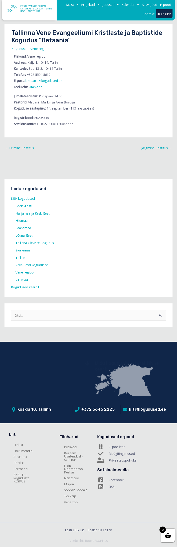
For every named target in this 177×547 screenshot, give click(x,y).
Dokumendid (23, 450)
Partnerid (20, 468)
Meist (72, 4)
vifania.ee (35, 87)
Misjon (69, 484)
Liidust (18, 444)
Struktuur (20, 456)
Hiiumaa (21, 220)
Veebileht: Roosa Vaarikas (88, 540)
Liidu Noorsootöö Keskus (73, 468)
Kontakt (149, 13)
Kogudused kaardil (25, 287)
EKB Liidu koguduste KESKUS (21, 477)
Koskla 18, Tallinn (34, 409)
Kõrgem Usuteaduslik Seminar (73, 456)
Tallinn (20, 257)
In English (164, 13)
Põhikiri (18, 462)
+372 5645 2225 (98, 409)
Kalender (130, 4)
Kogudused (108, 4)
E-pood (165, 4)
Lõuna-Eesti (24, 235)
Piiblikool (70, 447)
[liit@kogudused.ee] (125, 409)
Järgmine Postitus (156, 148)
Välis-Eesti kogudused (31, 264)
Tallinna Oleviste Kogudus (34, 242)
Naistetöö (71, 478)
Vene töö (71, 502)
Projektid (88, 4)
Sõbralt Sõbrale (75, 490)
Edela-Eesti (23, 206)
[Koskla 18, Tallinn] (13, 409)
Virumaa (21, 279)
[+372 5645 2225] (77, 409)
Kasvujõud (149, 4)
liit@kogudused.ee (147, 409)
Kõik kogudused (23, 198)
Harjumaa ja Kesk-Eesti (32, 213)
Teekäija (70, 496)
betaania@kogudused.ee (43, 80)
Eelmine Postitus (19, 148)
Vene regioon (40, 48)
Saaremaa (23, 250)
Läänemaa (23, 228)
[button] (72, 4)
